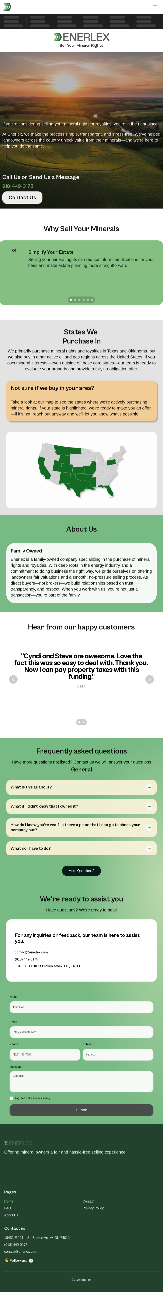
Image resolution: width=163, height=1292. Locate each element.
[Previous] (13, 679)
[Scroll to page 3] (79, 302)
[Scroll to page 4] (84, 302)
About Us (11, 1217)
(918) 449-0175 (26, 959)
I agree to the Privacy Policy (32, 1100)
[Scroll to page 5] (88, 302)
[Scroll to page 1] (70, 302)
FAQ (7, 1210)
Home (8, 1203)
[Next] (149, 679)
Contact (88, 1203)
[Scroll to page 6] (92, 302)
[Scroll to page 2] (75, 302)
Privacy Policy (93, 1210)
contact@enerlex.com (31, 952)
